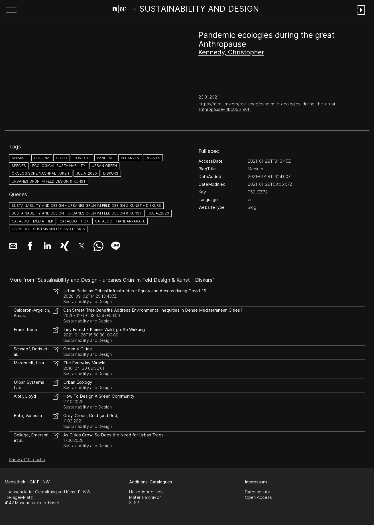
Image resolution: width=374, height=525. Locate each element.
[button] (11, 10)
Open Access (258, 497)
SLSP (134, 502)
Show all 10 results (27, 459)
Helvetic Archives (146, 492)
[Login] (360, 15)
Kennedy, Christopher (231, 52)
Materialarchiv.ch (145, 497)
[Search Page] (186, 10)
